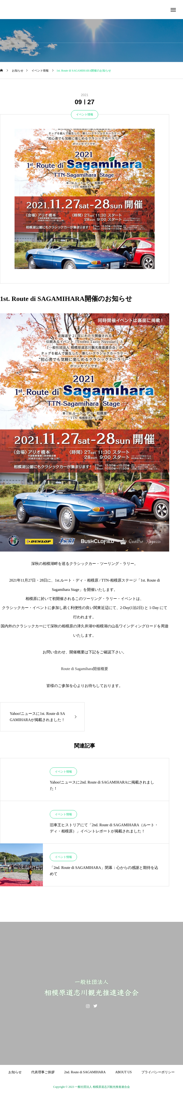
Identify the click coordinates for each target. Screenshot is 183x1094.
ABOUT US (123, 1072)
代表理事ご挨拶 (43, 1072)
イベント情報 (84, 114)
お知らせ (15, 1072)
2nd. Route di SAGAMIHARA (85, 1072)
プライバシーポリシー (158, 1072)
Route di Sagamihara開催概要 (84, 669)
